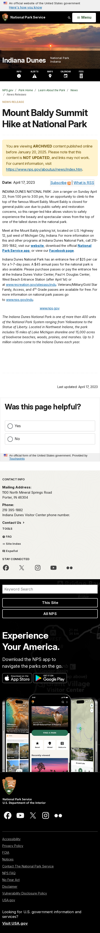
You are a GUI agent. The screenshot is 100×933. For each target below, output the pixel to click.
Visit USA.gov (15, 923)
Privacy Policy (12, 846)
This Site (50, 602)
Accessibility (11, 839)
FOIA (5, 852)
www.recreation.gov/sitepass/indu (31, 284)
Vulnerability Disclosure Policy (24, 893)
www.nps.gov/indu (19, 300)
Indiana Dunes (24, 60)
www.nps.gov (50, 308)
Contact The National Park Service (28, 866)
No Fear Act (11, 880)
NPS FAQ (9, 873)
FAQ (7, 536)
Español (10, 551)
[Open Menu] (84, 17)
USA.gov (8, 900)
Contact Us (12, 522)
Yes (18, 426)
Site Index (11, 543)
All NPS (50, 613)
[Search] (50, 589)
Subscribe (58, 182)
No (17, 438)
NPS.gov (7, 90)
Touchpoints (17, 458)
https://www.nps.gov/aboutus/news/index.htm (44, 169)
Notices (8, 859)
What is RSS (84, 182)
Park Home (25, 90)
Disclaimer (9, 886)
